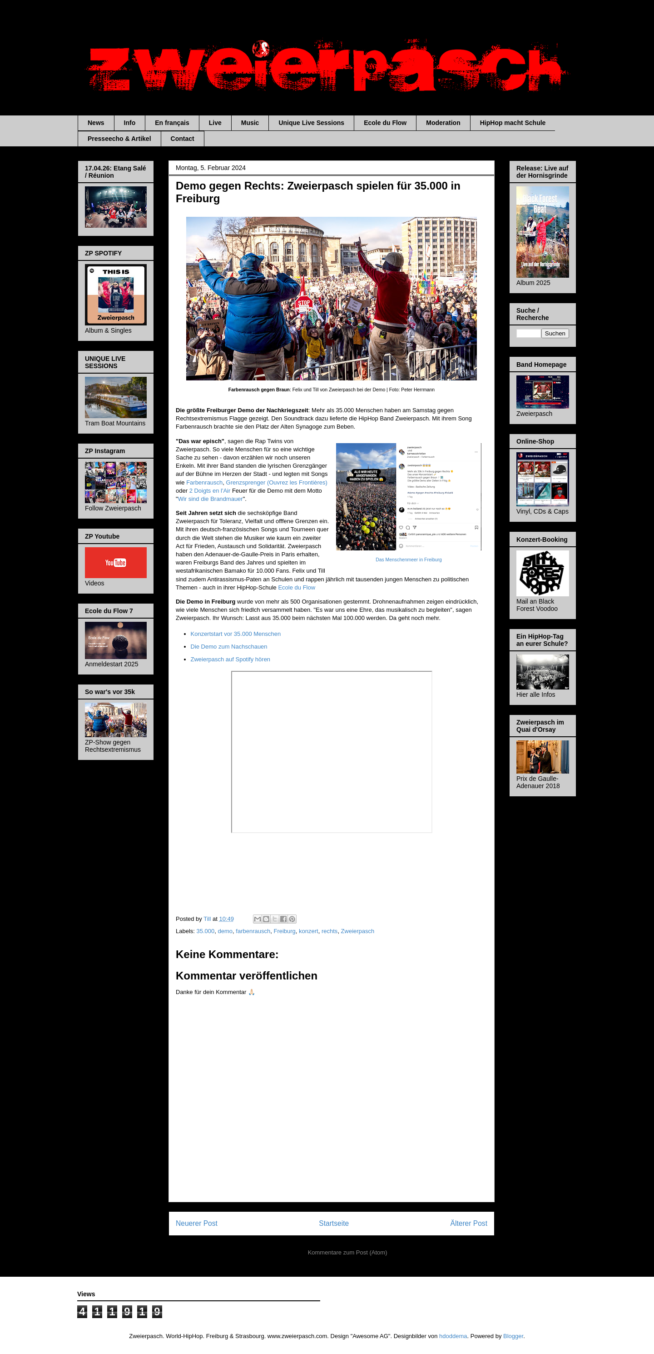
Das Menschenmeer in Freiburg (409, 559)
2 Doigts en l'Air (210, 490)
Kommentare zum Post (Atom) (347, 1252)
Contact (182, 138)
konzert (308, 931)
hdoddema (453, 1336)
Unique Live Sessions (311, 122)
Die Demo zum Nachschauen (229, 646)
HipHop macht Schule (513, 122)
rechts (329, 931)
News (96, 122)
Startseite (334, 1223)
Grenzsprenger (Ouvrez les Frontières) (276, 482)
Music (250, 122)
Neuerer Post (197, 1223)
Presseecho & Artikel (119, 138)
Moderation (443, 122)
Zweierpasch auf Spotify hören (231, 659)
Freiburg (284, 931)
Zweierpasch (358, 931)
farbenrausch (253, 931)
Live (215, 122)
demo (225, 931)
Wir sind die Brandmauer (210, 498)
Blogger (513, 1336)
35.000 (206, 931)
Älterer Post (469, 1223)
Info (130, 122)
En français (172, 122)
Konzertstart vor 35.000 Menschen (236, 633)
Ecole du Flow (385, 122)
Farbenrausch (204, 482)
